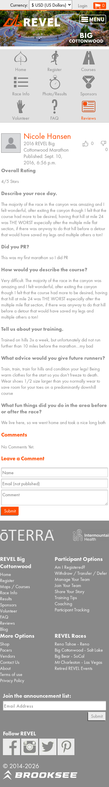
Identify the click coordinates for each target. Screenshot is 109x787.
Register (7, 580)
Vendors (7, 656)
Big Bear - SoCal (69, 656)
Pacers (6, 650)
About (5, 668)
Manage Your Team (72, 579)
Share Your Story (69, 591)
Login (82, 6)
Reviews (7, 623)
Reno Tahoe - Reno (72, 644)
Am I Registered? (70, 567)
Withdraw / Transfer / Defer (81, 573)
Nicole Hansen (47, 136)
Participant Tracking (72, 610)
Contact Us (9, 662)
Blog (4, 629)
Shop (4, 644)
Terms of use (11, 674)
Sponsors (8, 605)
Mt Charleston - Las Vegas (78, 662)
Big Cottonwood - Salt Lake (79, 650)
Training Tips (66, 598)
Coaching (63, 604)
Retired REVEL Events (73, 668)
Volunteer (8, 611)
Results (6, 599)
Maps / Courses (15, 587)
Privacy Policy (12, 680)
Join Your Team (68, 585)
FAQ (4, 617)
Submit (10, 511)
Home (5, 574)
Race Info (8, 593)
